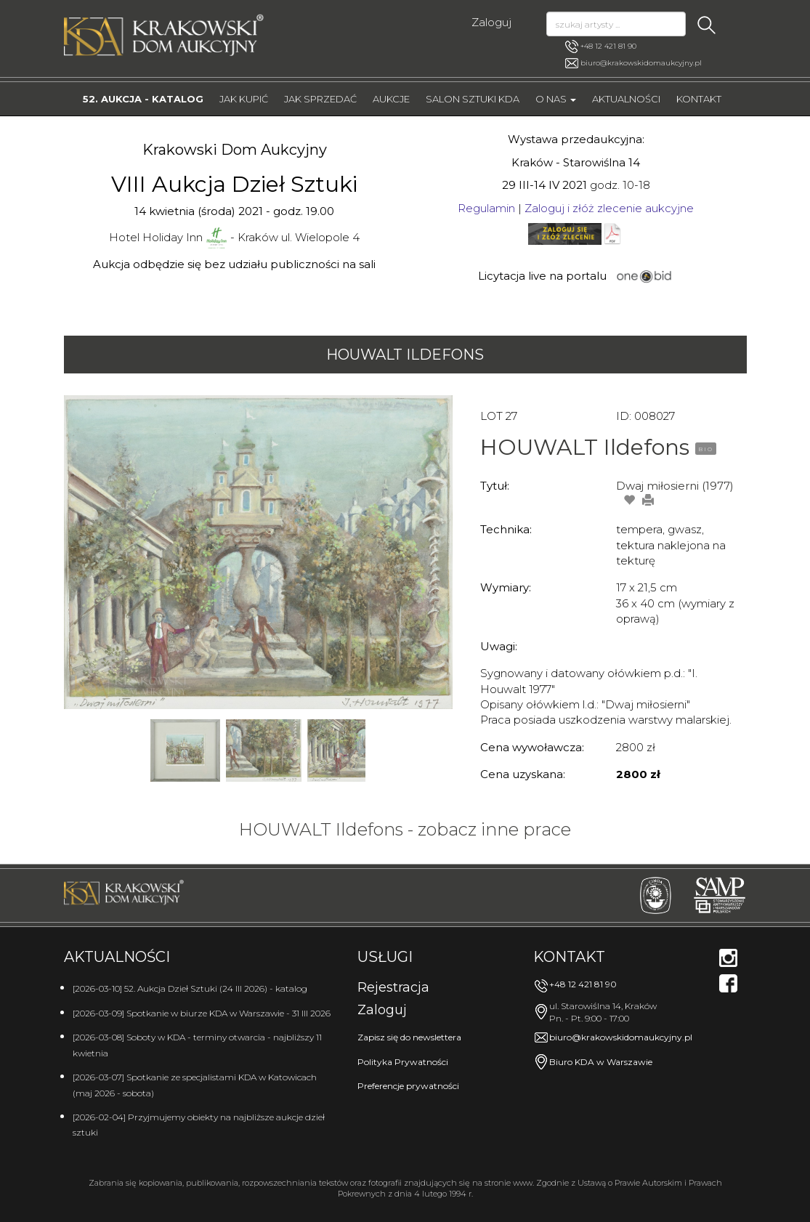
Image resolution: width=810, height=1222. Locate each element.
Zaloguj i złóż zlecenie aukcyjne (609, 208)
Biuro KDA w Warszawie (600, 1061)
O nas (555, 99)
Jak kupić (243, 99)
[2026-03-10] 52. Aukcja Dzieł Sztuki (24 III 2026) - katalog (190, 988)
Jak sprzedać (320, 99)
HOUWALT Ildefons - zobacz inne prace (405, 829)
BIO (705, 449)
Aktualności (626, 99)
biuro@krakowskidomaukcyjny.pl (641, 63)
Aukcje (391, 99)
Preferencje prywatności (408, 1085)
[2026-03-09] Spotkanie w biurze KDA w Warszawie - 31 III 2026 (202, 1013)
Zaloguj (491, 22)
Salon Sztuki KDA (472, 99)
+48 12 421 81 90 (600, 46)
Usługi (385, 957)
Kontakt (698, 99)
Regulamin (486, 208)
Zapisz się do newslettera (409, 1037)
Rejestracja (393, 987)
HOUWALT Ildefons (405, 354)
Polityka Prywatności (402, 1061)
